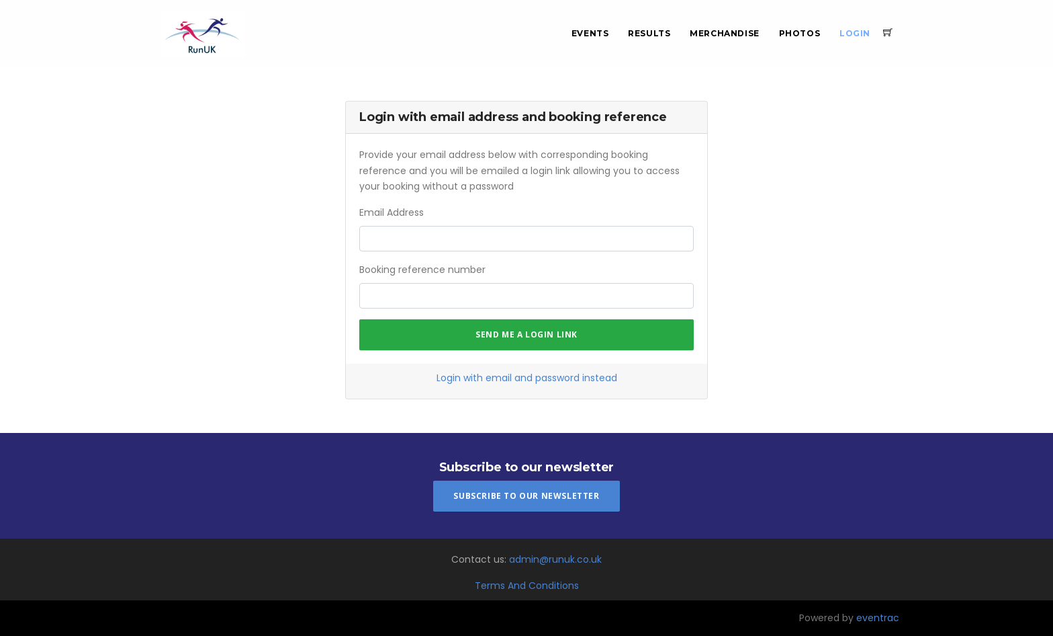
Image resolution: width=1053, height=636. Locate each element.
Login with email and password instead (527, 378)
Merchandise (725, 33)
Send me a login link (526, 334)
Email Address (391, 212)
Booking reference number (422, 269)
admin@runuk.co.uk (555, 559)
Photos (800, 33)
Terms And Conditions (527, 585)
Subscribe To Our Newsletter (526, 496)
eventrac (877, 618)
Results (649, 33)
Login (854, 33)
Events (590, 33)
